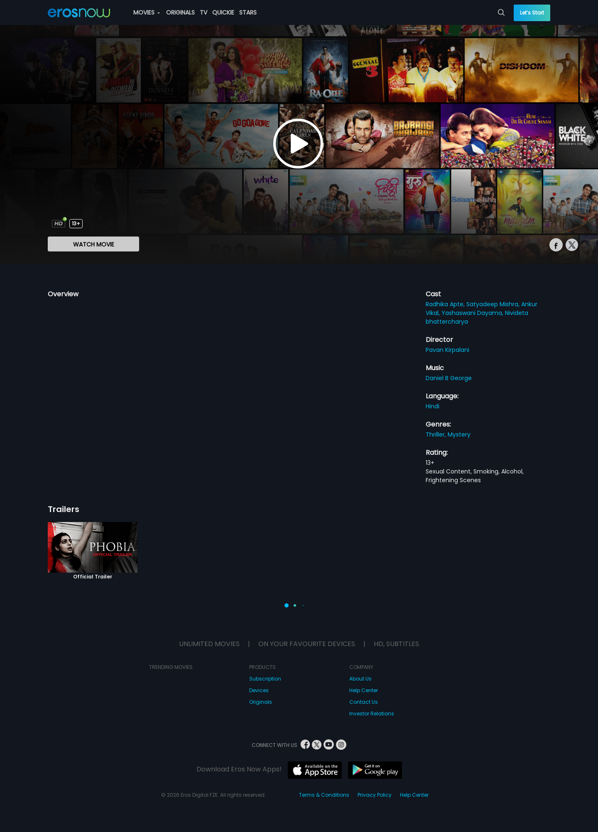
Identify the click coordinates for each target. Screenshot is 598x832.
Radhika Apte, (446, 304)
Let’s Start (532, 12)
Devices (259, 690)
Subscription (265, 678)
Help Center (363, 690)
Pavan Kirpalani (447, 350)
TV (203, 12)
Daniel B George (449, 378)
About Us (360, 678)
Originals (260, 701)
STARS (248, 12)
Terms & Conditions (324, 794)
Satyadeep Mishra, (493, 304)
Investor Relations (371, 713)
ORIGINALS (180, 12)
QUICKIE (223, 12)
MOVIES (146, 12)
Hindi (432, 406)
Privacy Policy (375, 794)
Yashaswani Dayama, (473, 313)
